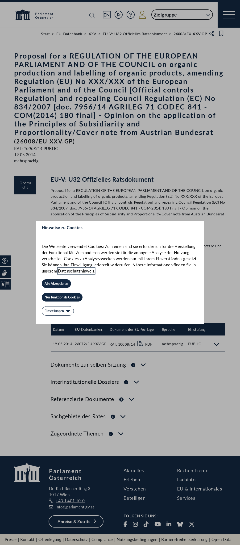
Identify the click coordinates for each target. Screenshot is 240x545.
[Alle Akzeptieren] (56, 283)
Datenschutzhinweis (76, 270)
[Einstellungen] (58, 311)
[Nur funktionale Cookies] (62, 297)
